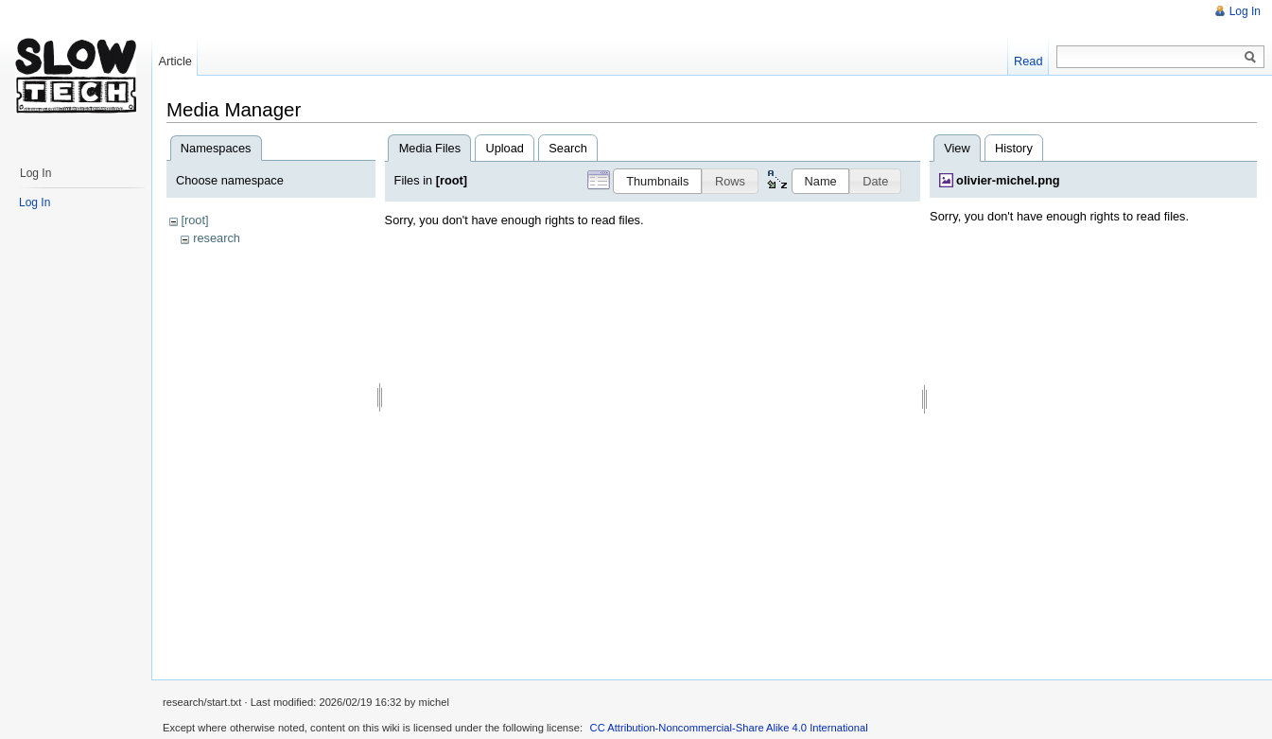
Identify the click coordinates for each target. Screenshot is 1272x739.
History (1014, 148)
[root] (194, 220)
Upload (504, 148)
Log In (1245, 11)
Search (568, 148)
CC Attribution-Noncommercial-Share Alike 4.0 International (729, 727)
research (216, 238)
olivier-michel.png (1008, 180)
